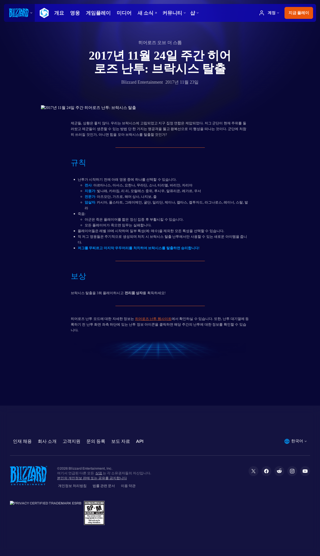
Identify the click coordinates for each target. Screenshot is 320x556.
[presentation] (19, 13)
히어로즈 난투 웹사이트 (153, 319)
